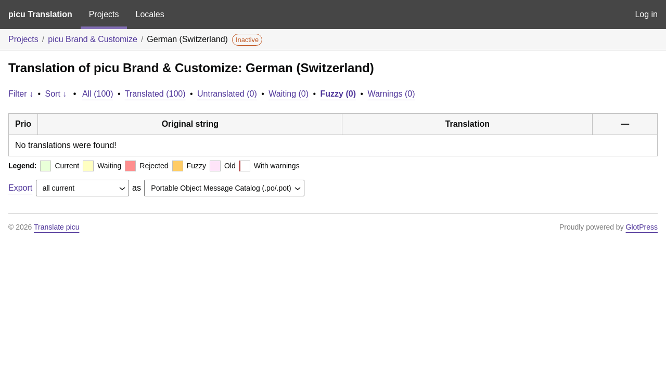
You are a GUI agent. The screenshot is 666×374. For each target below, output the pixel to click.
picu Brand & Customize (92, 39)
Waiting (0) (288, 93)
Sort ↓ (56, 93)
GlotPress (642, 227)
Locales (149, 14)
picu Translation (40, 14)
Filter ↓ (20, 93)
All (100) (97, 93)
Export (20, 187)
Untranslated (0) (227, 93)
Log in (646, 14)
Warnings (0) (391, 93)
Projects (104, 14)
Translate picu (56, 227)
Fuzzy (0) (338, 93)
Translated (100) (155, 93)
